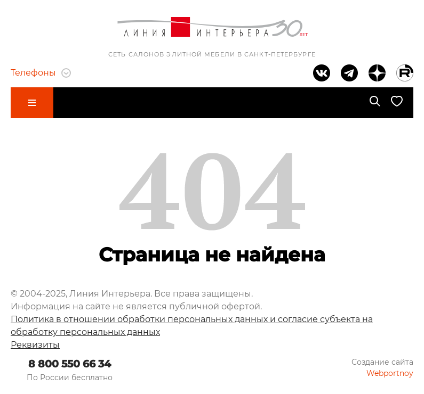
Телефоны (41, 73)
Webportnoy (389, 373)
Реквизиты (35, 345)
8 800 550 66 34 (69, 364)
